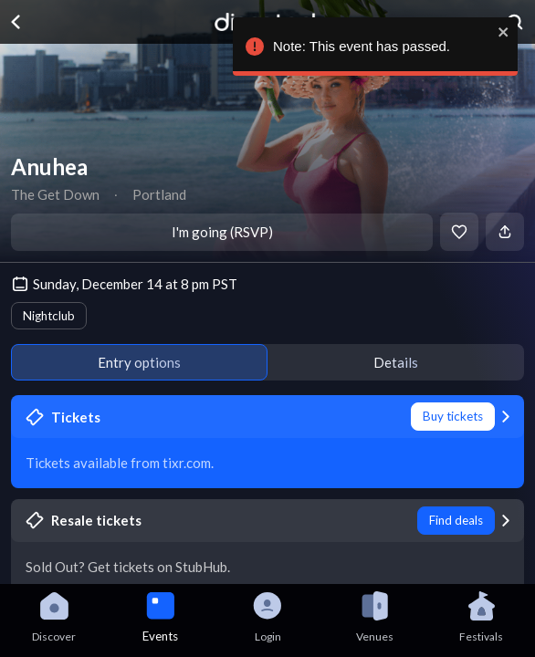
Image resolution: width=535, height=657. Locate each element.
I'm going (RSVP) (222, 232)
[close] (499, 32)
